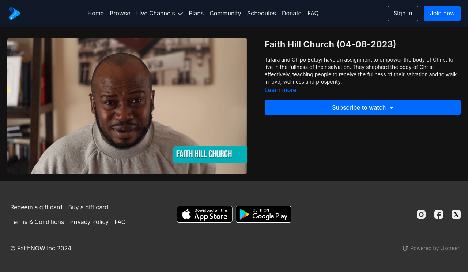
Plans (196, 13)
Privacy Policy (89, 221)
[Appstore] (205, 214)
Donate (292, 13)
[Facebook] (438, 214)
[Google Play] (263, 214)
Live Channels (159, 13)
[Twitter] (456, 214)
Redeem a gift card (36, 207)
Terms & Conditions (37, 221)
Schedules (261, 13)
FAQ (313, 13)
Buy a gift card (88, 207)
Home (95, 13)
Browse (120, 13)
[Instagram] (421, 214)
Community (225, 13)
